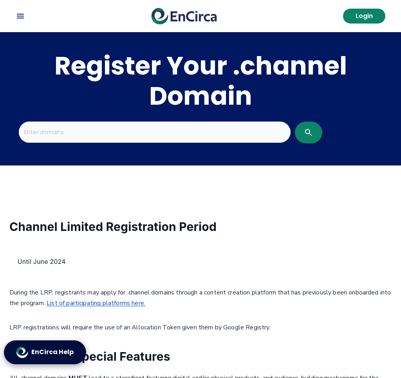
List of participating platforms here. (96, 303)
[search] (308, 133)
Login (364, 15)
